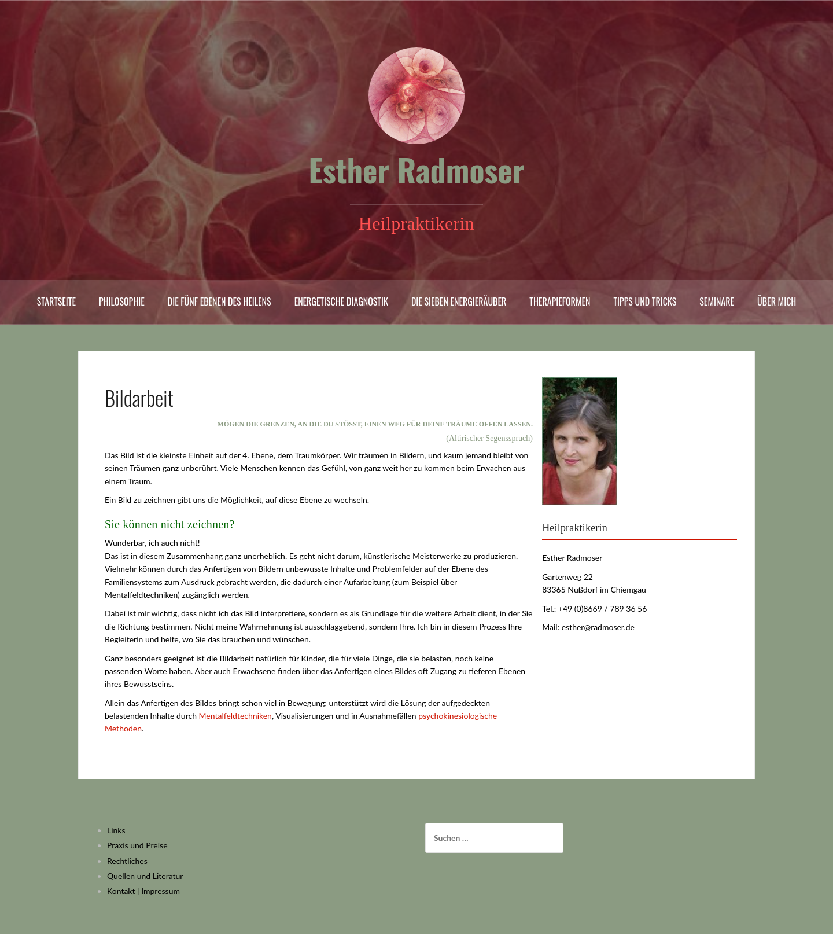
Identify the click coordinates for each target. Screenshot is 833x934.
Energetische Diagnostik (341, 301)
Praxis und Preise (137, 845)
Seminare (716, 301)
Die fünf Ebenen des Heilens (219, 301)
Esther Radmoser (417, 169)
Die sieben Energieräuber (458, 301)
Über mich (776, 301)
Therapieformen (559, 301)
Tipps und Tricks (644, 301)
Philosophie (122, 301)
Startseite (56, 301)
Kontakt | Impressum (143, 891)
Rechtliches (127, 861)
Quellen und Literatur (145, 876)
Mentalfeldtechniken (235, 715)
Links (116, 830)
